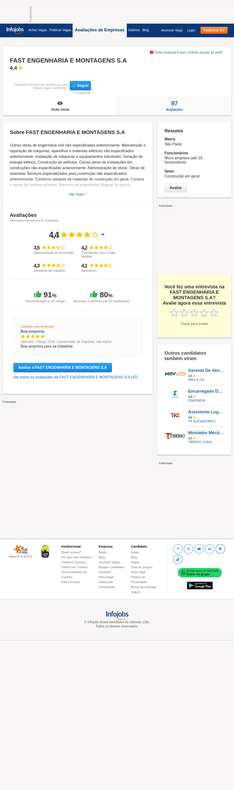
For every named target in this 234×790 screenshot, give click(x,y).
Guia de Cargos (141, 567)
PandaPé (105, 572)
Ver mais (77, 194)
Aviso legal (106, 577)
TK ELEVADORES (201, 421)
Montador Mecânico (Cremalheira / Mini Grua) (206, 432)
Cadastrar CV (214, 30)
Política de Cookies (74, 567)
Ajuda (103, 552)
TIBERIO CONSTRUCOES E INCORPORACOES (202, 442)
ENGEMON (196, 400)
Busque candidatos (112, 567)
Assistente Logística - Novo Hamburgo (206, 412)
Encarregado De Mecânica (206, 391)
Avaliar (175, 188)
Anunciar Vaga (171, 30)
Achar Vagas (38, 30)
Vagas (135, 562)
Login (191, 30)
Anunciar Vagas (109, 562)
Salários (134, 30)
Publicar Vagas (60, 30)
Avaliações (174, 105)
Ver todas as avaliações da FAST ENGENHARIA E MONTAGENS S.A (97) (75, 377)
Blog (145, 30)
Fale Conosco (70, 582)
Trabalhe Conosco (73, 562)
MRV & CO (196, 380)
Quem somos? (71, 552)
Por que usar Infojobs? (76, 557)
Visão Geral (60, 105)
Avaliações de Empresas (99, 30)
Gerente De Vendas (206, 370)
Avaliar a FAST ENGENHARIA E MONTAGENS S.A (62, 368)
